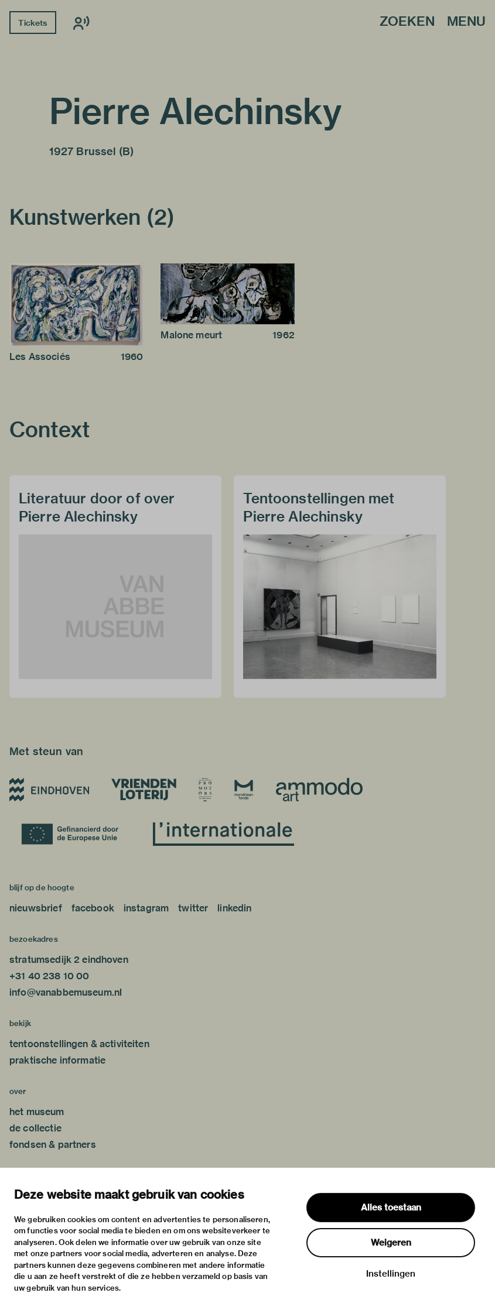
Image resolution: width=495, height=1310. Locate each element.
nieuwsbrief (35, 908)
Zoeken (407, 22)
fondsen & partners (52, 1144)
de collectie (35, 1128)
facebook (92, 908)
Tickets (32, 23)
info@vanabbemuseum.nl (65, 992)
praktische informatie (57, 1060)
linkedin (234, 908)
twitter (193, 908)
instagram (146, 908)
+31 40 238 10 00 (49, 976)
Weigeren (391, 1243)
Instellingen (390, 1274)
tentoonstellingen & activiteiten (79, 1044)
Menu (466, 22)
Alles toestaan (391, 1207)
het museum (36, 1112)
